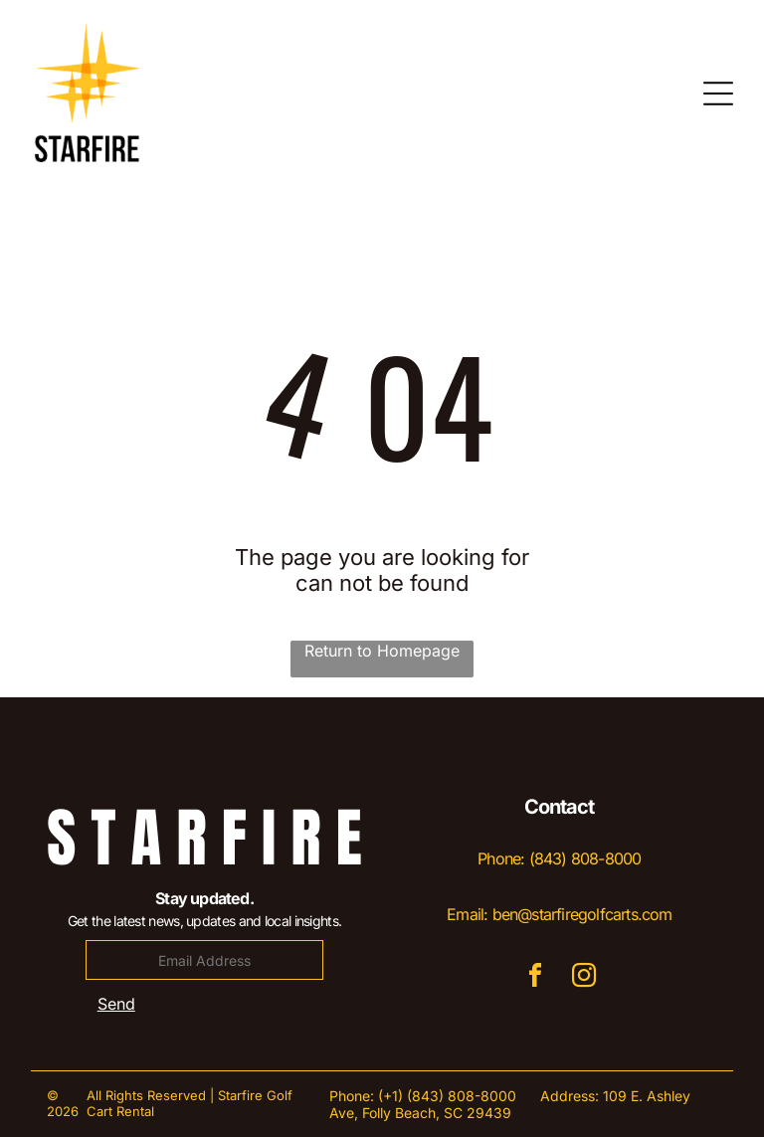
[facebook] (535, 978)
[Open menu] (718, 93)
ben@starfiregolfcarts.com (582, 914)
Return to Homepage (382, 651)
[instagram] (584, 978)
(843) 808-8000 (585, 858)
